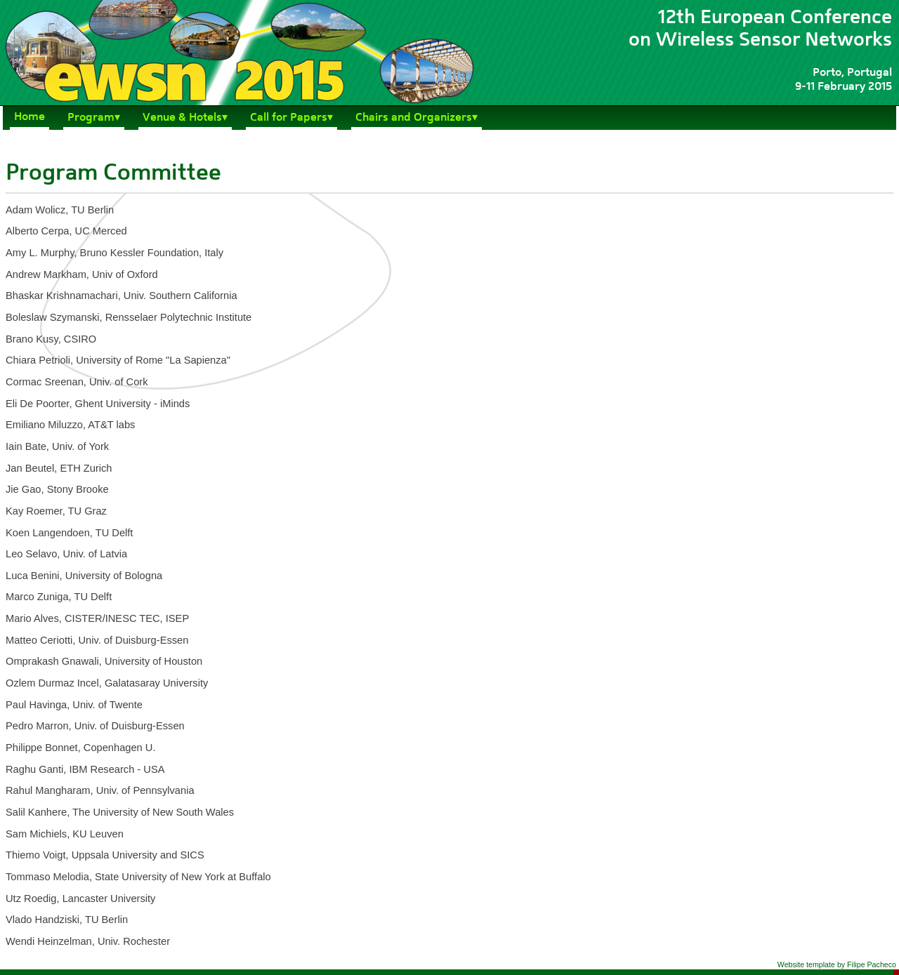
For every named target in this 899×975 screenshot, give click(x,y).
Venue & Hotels (182, 118)
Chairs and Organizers (413, 118)
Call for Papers (288, 118)
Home (29, 117)
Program (90, 118)
